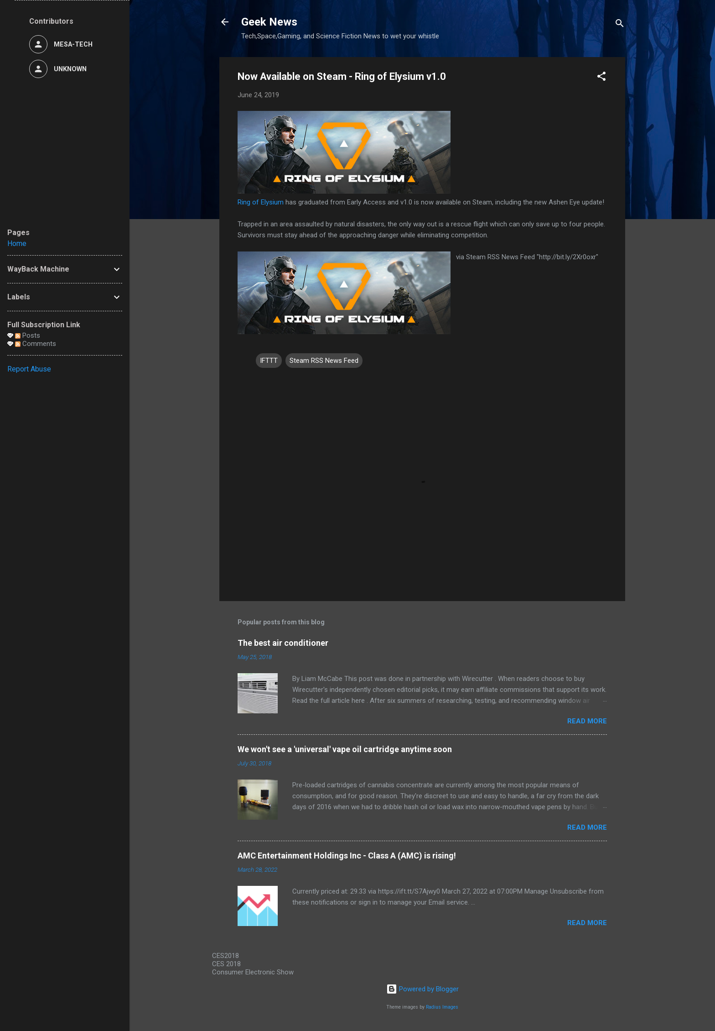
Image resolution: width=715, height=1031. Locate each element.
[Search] (619, 25)
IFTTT (269, 360)
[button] (601, 78)
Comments (35, 344)
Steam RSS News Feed (324, 360)
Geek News (269, 22)
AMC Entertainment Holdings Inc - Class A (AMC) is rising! (347, 855)
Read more (587, 721)
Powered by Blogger (422, 989)
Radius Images (442, 1007)
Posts (27, 335)
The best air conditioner (283, 643)
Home (16, 243)
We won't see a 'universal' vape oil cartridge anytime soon (345, 749)
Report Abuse (29, 369)
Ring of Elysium (261, 202)
